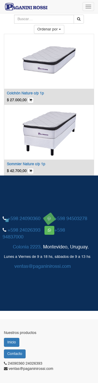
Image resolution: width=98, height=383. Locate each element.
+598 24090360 (24, 218)
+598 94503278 (70, 218)
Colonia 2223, (27, 247)
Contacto (14, 354)
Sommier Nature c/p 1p (26, 164)
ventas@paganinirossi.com (42, 266)
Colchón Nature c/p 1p (25, 93)
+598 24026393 (24, 230)
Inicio (11, 342)
